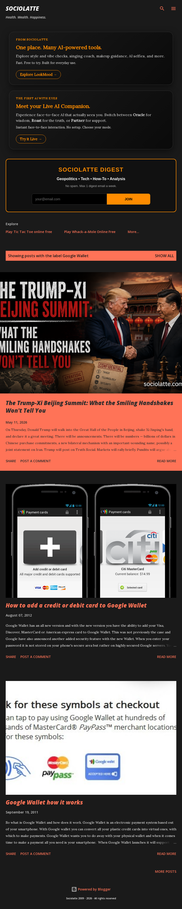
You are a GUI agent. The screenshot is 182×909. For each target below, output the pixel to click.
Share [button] (11, 461)
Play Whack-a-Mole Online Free (89, 231)
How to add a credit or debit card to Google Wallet (76, 605)
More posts (165, 871)
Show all (164, 255)
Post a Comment (35, 461)
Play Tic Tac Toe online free (29, 231)
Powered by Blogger (91, 889)
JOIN (128, 199)
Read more (166, 461)
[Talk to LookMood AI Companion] (91, 120)
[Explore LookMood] (91, 58)
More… (133, 231)
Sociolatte (22, 8)
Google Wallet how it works (44, 802)
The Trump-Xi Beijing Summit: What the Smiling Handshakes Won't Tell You (89, 406)
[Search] (162, 8)
